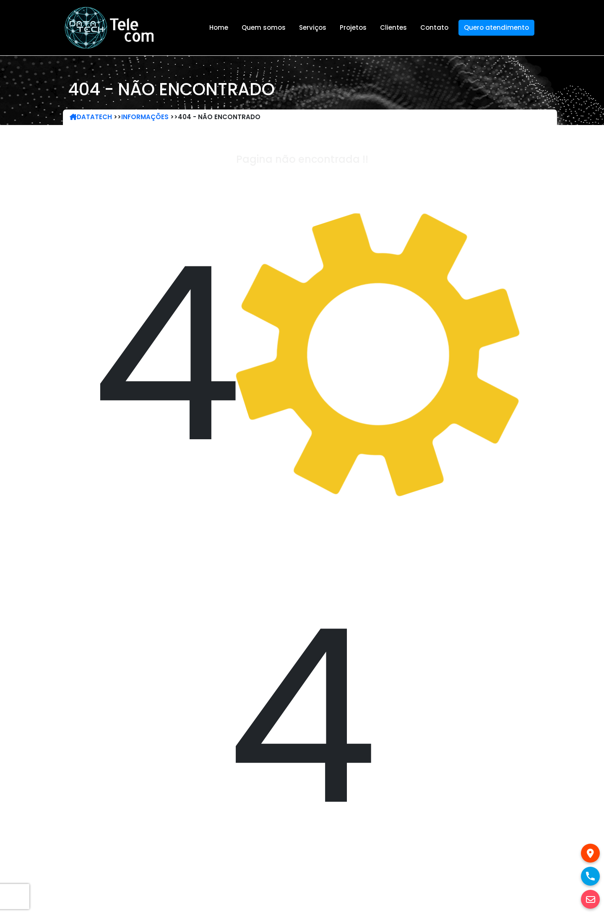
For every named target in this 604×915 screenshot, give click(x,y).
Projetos (353, 27)
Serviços (312, 27)
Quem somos (264, 27)
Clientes (393, 27)
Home (218, 27)
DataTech (91, 116)
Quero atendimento (496, 27)
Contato (434, 27)
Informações (145, 116)
